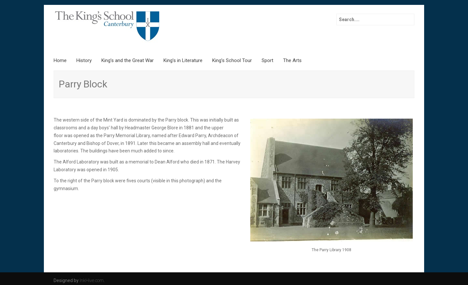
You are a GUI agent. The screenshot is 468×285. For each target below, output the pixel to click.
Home (60, 60)
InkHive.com (92, 280)
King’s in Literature (182, 60)
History (84, 60)
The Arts (292, 60)
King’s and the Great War (127, 60)
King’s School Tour (232, 60)
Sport (267, 60)
